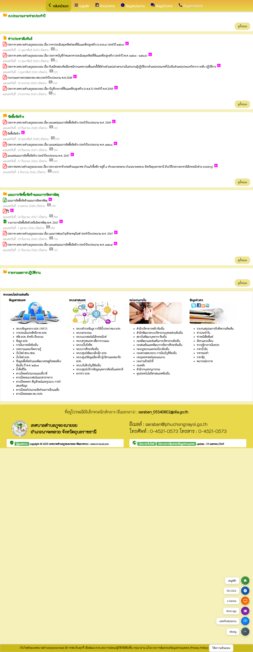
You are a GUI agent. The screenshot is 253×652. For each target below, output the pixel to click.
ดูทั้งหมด (242, 26)
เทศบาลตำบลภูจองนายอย (62, 443)
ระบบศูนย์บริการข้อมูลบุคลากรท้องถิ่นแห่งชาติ (99, 369)
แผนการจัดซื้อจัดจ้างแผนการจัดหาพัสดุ (27, 200)
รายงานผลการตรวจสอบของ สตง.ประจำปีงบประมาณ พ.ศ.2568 (39, 77)
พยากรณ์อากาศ (205, 361)
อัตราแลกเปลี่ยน (205, 340)
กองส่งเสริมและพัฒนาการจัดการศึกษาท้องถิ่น (159, 344)
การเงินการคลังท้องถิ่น (27, 344)
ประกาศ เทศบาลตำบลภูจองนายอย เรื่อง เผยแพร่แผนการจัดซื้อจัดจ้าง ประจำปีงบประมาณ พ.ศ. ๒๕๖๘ (60, 144)
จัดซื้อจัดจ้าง (13, 133)
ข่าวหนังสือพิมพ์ (205, 336)
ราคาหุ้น (201, 357)
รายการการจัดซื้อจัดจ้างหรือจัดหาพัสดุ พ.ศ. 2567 (33, 222)
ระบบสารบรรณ (84, 332)
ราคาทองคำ (203, 353)
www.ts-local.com (99, 443)
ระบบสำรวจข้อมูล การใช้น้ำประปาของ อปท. (98, 328)
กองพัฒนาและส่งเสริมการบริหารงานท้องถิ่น (158, 340)
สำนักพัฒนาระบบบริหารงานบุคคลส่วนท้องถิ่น (160, 332)
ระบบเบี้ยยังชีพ (84, 344)
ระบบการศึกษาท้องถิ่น (87, 349)
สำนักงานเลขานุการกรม (148, 369)
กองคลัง (141, 365)
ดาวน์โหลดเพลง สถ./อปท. (29, 393)
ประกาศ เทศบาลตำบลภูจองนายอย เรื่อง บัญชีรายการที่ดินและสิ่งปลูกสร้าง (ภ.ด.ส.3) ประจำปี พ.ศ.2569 (60, 88)
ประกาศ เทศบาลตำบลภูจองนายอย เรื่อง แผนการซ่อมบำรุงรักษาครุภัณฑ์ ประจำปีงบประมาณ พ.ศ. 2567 (60, 233)
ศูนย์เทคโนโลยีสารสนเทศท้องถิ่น (153, 373)
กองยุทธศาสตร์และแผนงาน (151, 357)
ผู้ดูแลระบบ (22, 443)
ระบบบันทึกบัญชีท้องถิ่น (88, 365)
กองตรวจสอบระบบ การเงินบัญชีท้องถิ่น (157, 353)
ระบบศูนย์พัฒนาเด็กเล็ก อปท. (91, 353)
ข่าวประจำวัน (203, 332)
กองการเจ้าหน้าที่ (145, 361)
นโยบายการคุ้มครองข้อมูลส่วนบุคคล (176, 443)
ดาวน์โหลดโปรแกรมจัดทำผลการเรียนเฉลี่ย (37, 389)
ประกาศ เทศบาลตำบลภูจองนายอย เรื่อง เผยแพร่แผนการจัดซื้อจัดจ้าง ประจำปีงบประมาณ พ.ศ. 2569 (59, 122)
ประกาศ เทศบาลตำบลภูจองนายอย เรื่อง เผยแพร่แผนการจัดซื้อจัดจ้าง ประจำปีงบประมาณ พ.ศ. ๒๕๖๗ (60, 244)
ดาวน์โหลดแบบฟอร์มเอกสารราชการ (34, 377)
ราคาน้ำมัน (202, 349)
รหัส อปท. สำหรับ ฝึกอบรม (29, 336)
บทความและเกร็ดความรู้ (28, 349)
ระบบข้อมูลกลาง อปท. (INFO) (31, 328)
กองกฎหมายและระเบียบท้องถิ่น (153, 349)
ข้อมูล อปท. (22, 340)
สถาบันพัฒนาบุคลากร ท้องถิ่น (152, 336)
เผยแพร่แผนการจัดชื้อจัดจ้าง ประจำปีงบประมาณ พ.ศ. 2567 (38, 155)
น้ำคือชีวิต (21, 369)
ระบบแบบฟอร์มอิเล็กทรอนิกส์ (91, 336)
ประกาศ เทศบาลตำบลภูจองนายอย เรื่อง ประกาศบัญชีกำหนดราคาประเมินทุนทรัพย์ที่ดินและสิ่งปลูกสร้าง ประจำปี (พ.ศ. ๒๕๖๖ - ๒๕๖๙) (77, 55)
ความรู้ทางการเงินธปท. (208, 344)
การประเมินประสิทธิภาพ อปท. (31, 332)
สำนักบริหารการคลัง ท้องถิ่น (150, 328)
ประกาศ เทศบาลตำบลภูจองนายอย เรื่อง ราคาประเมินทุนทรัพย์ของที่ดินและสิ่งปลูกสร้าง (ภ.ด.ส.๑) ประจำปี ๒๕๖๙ (65, 44)
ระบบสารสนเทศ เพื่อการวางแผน (92, 340)
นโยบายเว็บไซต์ (146, 443)
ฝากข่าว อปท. (83, 373)
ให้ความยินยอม (221, 647)
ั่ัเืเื (8, 211)
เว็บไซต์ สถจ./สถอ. (25, 353)
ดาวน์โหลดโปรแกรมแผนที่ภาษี (31, 373)
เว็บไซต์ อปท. (23, 357)
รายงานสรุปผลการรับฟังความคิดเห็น (215, 328)
